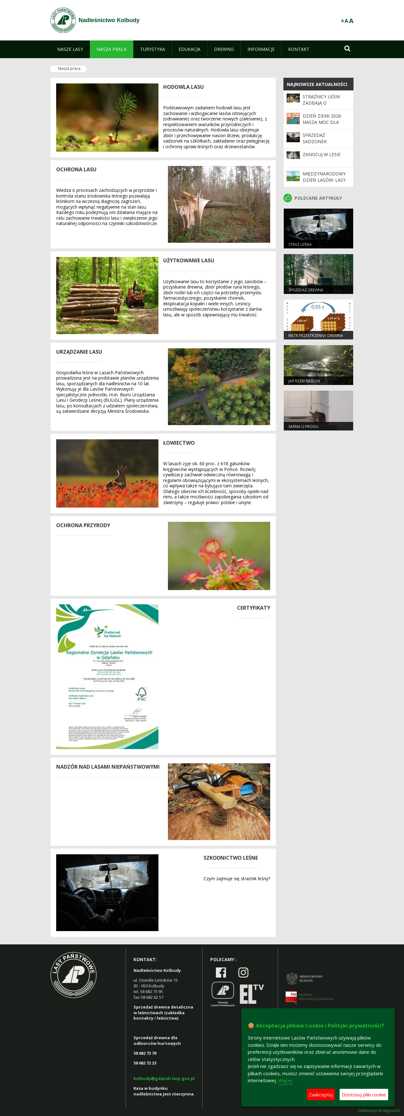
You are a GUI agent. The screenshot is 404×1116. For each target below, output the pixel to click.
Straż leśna (300, 244)
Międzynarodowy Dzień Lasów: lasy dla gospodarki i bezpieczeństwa (324, 183)
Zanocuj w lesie (322, 154)
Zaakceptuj (321, 1094)
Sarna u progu (303, 426)
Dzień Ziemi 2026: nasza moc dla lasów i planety (322, 122)
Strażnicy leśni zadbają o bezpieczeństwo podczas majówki (324, 106)
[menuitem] (70, 49)
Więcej (285, 1080)
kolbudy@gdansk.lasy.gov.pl (164, 1078)
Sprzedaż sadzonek (315, 138)
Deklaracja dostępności (379, 1110)
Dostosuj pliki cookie (364, 1094)
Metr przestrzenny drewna (315, 335)
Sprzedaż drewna (306, 290)
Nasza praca (69, 68)
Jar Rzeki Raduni (304, 381)
